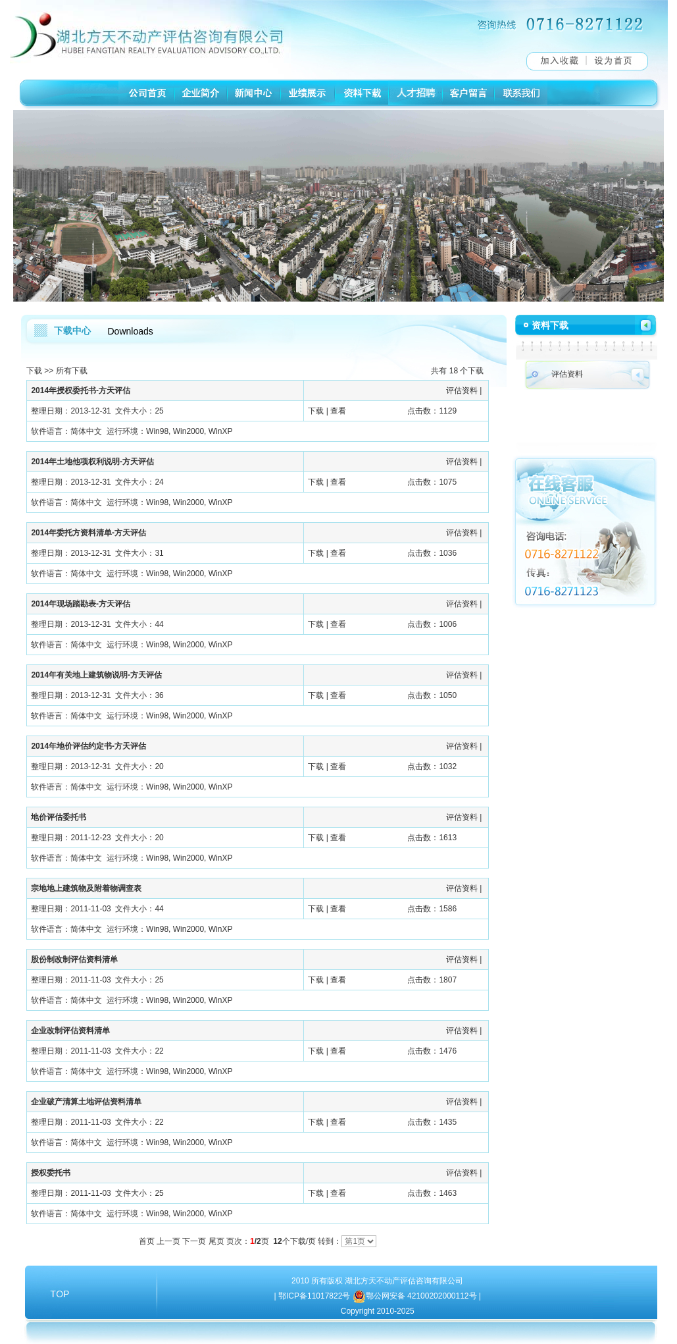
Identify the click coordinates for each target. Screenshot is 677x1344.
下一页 (194, 1241)
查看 (338, 411)
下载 (34, 370)
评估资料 (462, 390)
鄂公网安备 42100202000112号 (422, 1296)
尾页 (216, 1241)
